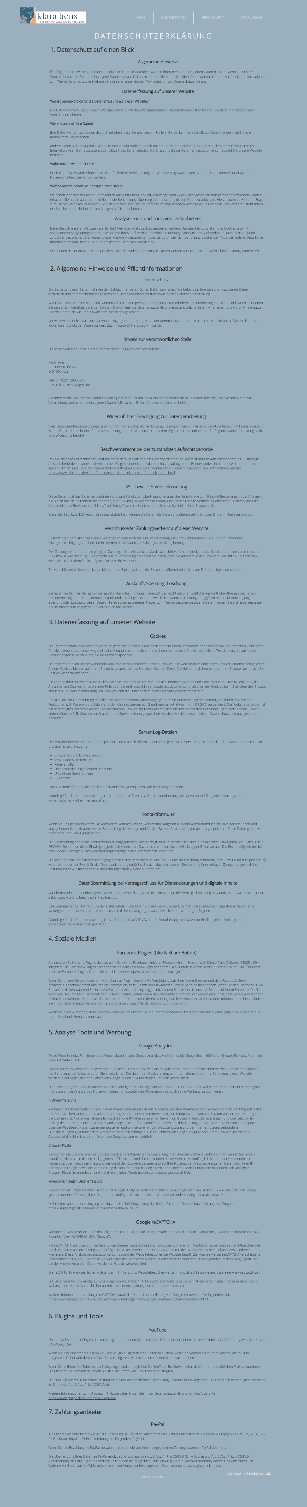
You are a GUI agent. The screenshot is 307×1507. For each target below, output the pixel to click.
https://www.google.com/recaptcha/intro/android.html (168, 1299)
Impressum (236, 1473)
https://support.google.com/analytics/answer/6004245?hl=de (93, 1208)
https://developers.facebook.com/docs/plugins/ (147, 971)
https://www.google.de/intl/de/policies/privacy (82, 1398)
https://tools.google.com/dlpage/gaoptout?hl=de (155, 1172)
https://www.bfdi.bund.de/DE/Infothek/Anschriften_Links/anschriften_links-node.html (111, 472)
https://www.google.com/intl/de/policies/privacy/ (84, 1299)
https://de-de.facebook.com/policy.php (157, 1003)
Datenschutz (260, 1473)
